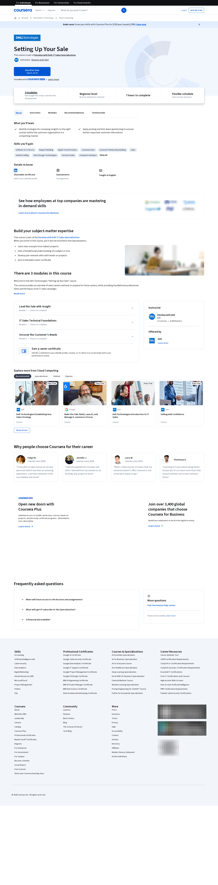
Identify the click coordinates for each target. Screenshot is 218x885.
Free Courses (20, 769)
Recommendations (74, 112)
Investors (116, 714)
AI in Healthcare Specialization (124, 667)
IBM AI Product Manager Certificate (78, 684)
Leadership (19, 718)
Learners (67, 710)
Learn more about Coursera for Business (39, 213)
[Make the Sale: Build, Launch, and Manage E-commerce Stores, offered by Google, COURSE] (84, 416)
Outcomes (35, 112)
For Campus (19, 756)
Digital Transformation (67, 150)
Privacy (115, 722)
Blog (65, 722)
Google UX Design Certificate (75, 676)
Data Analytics (20, 667)
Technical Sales (68, 155)
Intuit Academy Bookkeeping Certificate (80, 693)
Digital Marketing (21, 672)
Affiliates (115, 748)
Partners (66, 714)
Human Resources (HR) (24, 676)
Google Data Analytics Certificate (77, 663)
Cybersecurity (20, 663)
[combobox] (90, 10)
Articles (115, 739)
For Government (21, 752)
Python (17, 689)
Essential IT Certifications (171, 672)
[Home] (15, 17)
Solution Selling (22, 155)
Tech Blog (67, 731)
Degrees (18, 743)
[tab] (22, 376)
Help (114, 726)
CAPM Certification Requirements (175, 659)
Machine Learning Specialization (125, 684)
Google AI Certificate (72, 655)
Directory (116, 743)
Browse (25, 18)
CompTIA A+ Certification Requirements (177, 663)
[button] (51, 10)
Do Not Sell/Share (119, 756)
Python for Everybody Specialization (127, 693)
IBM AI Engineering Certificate (75, 680)
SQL (16, 693)
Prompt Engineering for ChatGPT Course (129, 689)
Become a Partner (22, 760)
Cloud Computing (66, 18)
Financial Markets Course (122, 680)
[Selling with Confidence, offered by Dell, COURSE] (181, 414)
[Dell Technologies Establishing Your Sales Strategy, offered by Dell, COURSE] (36, 416)
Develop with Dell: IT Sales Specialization (59, 237)
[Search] (123, 10)
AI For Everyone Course (122, 663)
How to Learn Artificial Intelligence (175, 684)
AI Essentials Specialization (123, 655)
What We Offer (20, 714)
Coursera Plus (20, 731)
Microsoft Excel (20, 680)
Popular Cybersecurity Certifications (176, 693)
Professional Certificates (25, 735)
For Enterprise (20, 748)
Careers (17, 722)
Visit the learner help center (161, 605)
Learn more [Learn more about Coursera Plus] (26, 526)
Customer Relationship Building (113, 150)
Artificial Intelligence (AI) (24, 659)
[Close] (199, 24)
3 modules (31, 93)
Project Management (23, 684)
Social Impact (20, 765)
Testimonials (98, 112)
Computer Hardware (88, 155)
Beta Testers (68, 718)
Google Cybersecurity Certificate (77, 659)
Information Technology (43, 18)
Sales (133, 150)
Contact (115, 735)
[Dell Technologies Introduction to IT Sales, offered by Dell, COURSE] (133, 416)
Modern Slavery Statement (123, 752)
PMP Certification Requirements (174, 689)
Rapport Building (46, 150)
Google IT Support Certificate (75, 667)
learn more (171, 615)
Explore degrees (93, 520)
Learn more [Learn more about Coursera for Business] (155, 525)
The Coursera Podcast (72, 726)
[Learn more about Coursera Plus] (53, 79)
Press (114, 710)
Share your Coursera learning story (29, 773)
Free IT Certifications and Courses (175, 676)
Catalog (17, 726)
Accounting (19, 655)
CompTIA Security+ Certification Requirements (180, 667)
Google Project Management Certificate (80, 672)
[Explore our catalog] (40, 10)
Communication (88, 150)
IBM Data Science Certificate (75, 689)
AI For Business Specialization (124, 659)
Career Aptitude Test (170, 655)
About (19, 112)
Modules (52, 112)
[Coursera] (23, 10)
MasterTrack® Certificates (25, 739)
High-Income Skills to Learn (172, 680)
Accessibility (117, 731)
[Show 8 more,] (22, 430)
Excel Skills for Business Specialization (128, 676)
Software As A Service (25, 150)
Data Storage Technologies (45, 155)
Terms (114, 718)
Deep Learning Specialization (124, 672)
